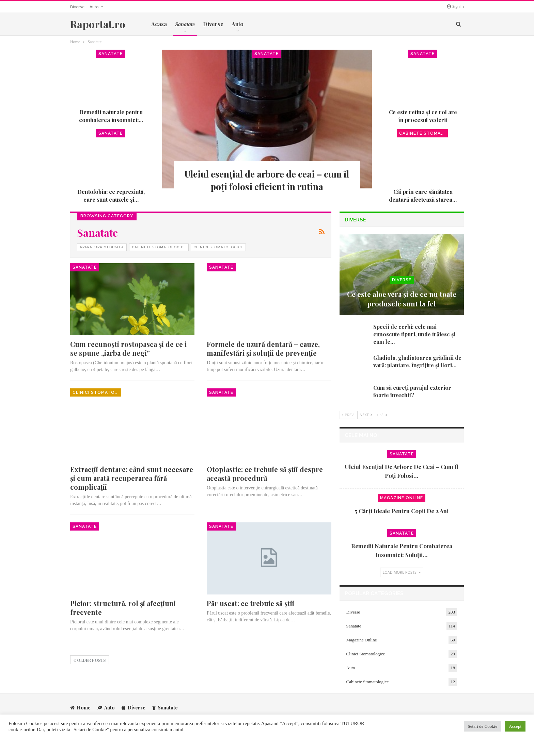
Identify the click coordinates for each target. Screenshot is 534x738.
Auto (94, 6)
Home (80, 707)
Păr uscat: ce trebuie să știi (250, 603)
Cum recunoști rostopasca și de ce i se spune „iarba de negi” (128, 348)
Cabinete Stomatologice (423, 133)
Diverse (77, 6)
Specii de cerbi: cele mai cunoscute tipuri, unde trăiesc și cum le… (414, 334)
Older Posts (90, 660)
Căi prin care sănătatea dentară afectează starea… (423, 195)
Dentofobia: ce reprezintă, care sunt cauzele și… (111, 195)
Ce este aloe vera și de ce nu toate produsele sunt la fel (401, 298)
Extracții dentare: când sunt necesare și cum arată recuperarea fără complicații (131, 478)
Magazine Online (401, 498)
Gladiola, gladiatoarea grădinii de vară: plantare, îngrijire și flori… (417, 361)
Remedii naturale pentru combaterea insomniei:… (111, 115)
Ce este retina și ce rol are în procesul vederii (423, 115)
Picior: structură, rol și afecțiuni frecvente (123, 608)
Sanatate (266, 53)
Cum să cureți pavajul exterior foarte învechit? (412, 391)
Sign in (455, 6)
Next (366, 414)
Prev (348, 414)
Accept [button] (515, 726)
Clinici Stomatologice (218, 247)
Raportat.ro (97, 24)
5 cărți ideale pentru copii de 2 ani (402, 511)
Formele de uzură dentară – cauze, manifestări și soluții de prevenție (263, 348)
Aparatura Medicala (102, 247)
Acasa (159, 24)
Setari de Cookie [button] (483, 726)
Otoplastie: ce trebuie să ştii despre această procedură (265, 474)
